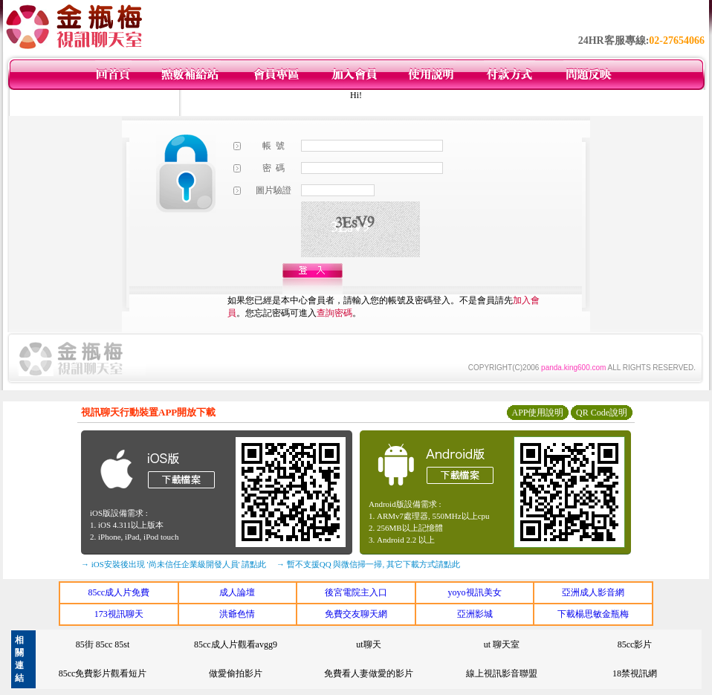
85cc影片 (635, 644)
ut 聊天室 (502, 644)
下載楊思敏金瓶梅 (593, 614)
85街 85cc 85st (103, 644)
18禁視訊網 (634, 673)
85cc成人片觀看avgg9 (235, 644)
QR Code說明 (601, 412)
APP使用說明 (537, 412)
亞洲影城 (475, 614)
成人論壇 (237, 592)
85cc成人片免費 (118, 592)
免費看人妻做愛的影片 (368, 673)
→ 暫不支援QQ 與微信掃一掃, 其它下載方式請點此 (368, 564)
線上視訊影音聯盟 (501, 673)
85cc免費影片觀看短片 (103, 673)
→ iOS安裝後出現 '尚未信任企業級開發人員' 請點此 (173, 564)
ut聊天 (368, 644)
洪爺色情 (237, 614)
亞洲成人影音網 (593, 592)
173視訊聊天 (118, 614)
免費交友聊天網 (356, 614)
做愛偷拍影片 (235, 673)
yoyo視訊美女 (475, 592)
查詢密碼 (334, 313)
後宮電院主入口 (356, 592)
